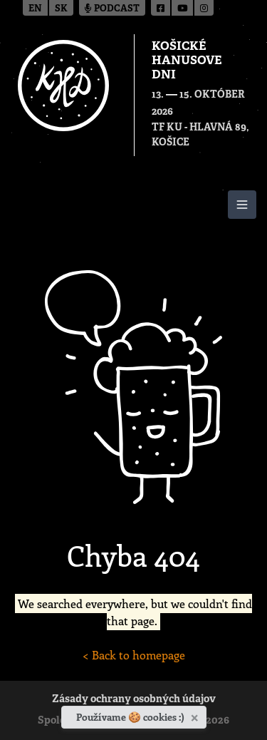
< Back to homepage (134, 654)
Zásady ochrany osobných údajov (134, 699)
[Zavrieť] (196, 715)
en (35, 9)
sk (61, 9)
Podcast (112, 9)
